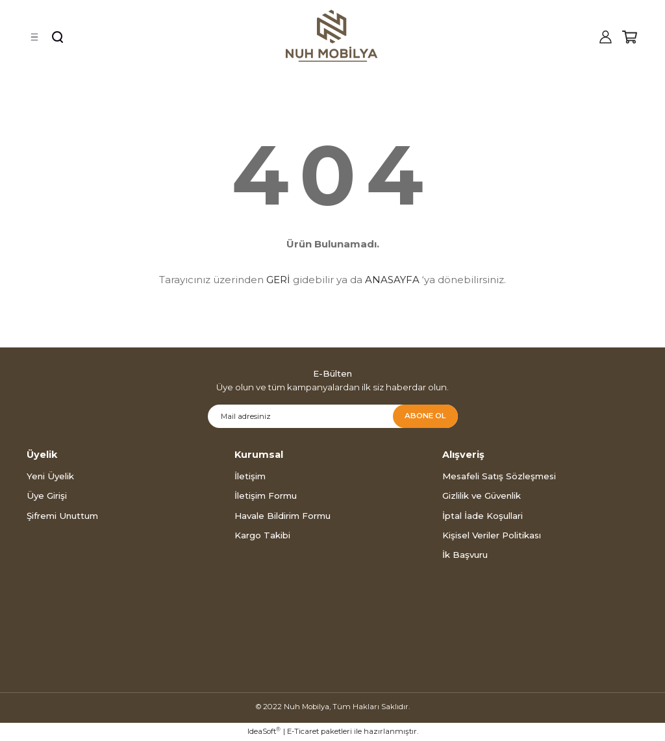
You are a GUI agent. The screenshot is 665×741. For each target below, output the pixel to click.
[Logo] (332, 36)
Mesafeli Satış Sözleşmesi (499, 476)
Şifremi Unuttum (62, 515)
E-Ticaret (303, 731)
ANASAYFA (392, 279)
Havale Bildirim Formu (282, 515)
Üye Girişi (47, 495)
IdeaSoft (264, 731)
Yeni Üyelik (50, 476)
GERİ (278, 279)
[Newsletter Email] (333, 416)
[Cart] (629, 37)
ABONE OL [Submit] (425, 415)
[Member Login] (605, 37)
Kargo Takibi (262, 535)
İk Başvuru (465, 554)
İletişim (250, 476)
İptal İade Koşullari (482, 515)
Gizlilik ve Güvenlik (481, 495)
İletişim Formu (265, 495)
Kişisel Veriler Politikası (491, 535)
